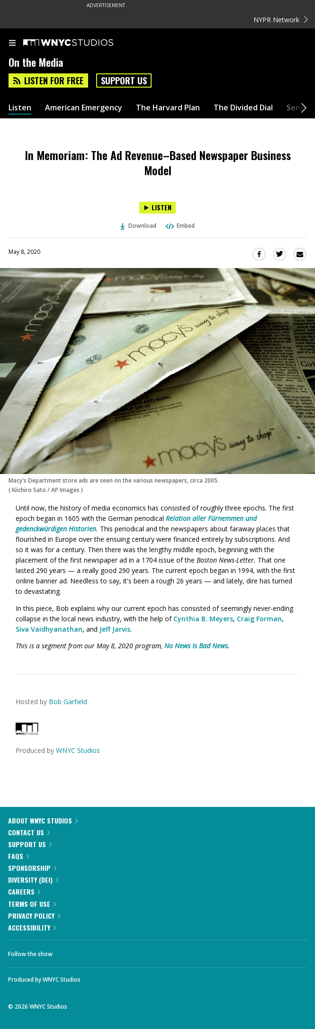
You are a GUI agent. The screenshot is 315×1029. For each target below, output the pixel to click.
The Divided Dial (243, 108)
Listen (20, 108)
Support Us (124, 80)
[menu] (12, 43)
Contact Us (29, 832)
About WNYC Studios (43, 820)
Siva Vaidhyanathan (49, 629)
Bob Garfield (68, 701)
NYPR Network (280, 19)
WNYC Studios (78, 750)
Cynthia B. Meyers (203, 618)
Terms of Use (32, 904)
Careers (24, 891)
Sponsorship (32, 868)
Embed (179, 226)
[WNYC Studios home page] (80, 43)
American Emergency (83, 108)
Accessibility (32, 927)
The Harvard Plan (168, 108)
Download (138, 226)
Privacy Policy (34, 916)
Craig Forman (259, 618)
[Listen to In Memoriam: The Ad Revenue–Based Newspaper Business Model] (157, 208)
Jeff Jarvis (114, 629)
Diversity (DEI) (33, 880)
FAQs (18, 856)
